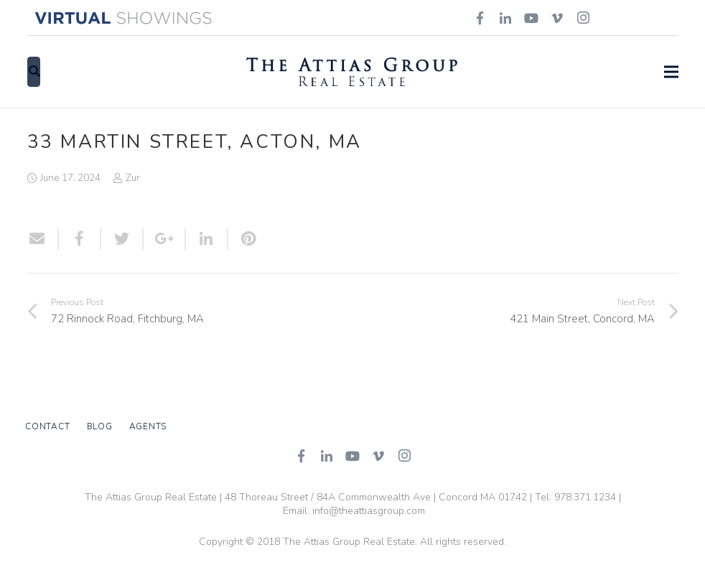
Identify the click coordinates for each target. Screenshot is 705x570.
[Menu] (671, 72)
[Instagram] (404, 456)
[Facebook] (301, 456)
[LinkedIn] (327, 456)
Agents (148, 426)
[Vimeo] (378, 456)
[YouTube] (352, 456)
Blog (100, 426)
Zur (133, 177)
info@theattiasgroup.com (368, 511)
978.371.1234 (585, 497)
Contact (47, 426)
